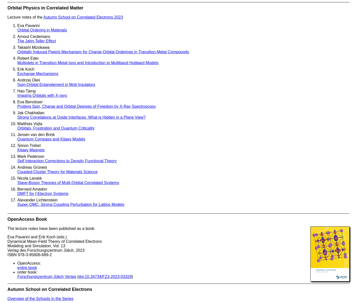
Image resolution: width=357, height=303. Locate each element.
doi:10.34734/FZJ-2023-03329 (105, 277)
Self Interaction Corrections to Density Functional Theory (67, 161)
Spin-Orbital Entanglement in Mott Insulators (56, 85)
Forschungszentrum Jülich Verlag (46, 277)
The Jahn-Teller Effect (36, 41)
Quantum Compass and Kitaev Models (51, 139)
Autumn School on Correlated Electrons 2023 (83, 17)
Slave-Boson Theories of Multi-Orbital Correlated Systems (68, 183)
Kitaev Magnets (31, 150)
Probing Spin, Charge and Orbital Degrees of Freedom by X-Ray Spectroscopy (86, 106)
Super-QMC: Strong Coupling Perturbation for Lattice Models (70, 204)
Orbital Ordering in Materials (42, 30)
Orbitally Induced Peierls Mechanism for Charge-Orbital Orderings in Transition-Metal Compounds (103, 52)
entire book (27, 268)
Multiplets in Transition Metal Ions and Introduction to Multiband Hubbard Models (87, 63)
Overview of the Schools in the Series (40, 299)
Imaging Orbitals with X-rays (42, 95)
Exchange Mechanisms (37, 74)
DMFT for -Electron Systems (42, 194)
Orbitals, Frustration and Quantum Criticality (55, 128)
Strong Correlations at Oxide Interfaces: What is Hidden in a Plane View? (81, 117)
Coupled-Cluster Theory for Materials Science (57, 172)
